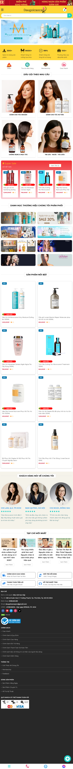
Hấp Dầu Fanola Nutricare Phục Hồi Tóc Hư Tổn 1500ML (62, 189)
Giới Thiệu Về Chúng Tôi (10, 665)
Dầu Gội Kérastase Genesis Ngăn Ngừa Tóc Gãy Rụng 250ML (27, 189)
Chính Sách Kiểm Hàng (10, 656)
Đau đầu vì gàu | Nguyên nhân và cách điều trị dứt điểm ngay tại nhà (45, 554)
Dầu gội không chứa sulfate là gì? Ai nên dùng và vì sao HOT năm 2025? (9, 555)
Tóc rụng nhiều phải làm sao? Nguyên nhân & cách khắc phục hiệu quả (27, 555)
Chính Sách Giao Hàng (10, 639)
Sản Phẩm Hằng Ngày (10, 683)
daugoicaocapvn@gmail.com (16, 604)
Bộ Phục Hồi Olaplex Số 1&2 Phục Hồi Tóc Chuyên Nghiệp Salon (16, 459)
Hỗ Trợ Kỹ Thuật (8, 691)
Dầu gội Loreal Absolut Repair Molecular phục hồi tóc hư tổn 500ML (54, 318)
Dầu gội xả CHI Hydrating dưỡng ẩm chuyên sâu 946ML (9, 189)
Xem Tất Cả (55, 166)
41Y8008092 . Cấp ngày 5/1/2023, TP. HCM (21, 607)
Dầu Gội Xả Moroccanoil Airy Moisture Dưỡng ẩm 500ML (18, 318)
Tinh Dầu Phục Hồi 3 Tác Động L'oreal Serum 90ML (54, 459)
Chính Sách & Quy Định (10, 635)
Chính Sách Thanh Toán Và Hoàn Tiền (15, 648)
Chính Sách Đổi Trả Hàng (11, 644)
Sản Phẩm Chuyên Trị (9, 687)
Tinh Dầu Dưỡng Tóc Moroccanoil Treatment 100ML (45, 189)
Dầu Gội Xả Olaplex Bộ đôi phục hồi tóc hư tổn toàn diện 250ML (55, 412)
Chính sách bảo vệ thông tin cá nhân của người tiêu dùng (22, 652)
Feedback (5, 674)
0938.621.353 (13, 601)
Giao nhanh (6, 631)
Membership (6, 669)
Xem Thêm (9, 564)
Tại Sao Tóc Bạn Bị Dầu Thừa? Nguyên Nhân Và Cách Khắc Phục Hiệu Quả (64, 554)
